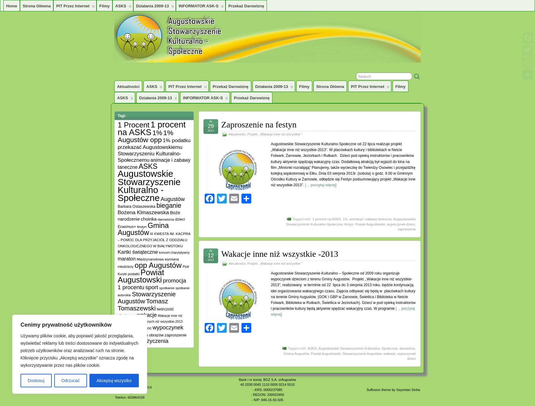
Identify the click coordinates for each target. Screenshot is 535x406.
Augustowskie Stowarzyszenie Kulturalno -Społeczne (358, 348)
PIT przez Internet (75, 7)
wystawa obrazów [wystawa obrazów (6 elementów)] (148, 335)
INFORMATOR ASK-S (201, 7)
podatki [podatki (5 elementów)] (134, 274)
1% (345, 219)
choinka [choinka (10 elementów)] (149, 219)
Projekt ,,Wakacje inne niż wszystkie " (274, 134)
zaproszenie (407, 229)
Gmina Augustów (296, 353)
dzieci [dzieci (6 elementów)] (180, 219)
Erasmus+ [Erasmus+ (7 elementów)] (127, 226)
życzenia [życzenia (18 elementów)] (158, 341)
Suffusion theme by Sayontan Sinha (393, 390)
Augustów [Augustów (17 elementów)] (173, 199)
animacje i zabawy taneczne (371, 219)
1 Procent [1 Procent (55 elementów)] (134, 125)
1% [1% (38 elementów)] (157, 133)
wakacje (389, 353)
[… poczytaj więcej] (320, 185)
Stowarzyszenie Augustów (362, 353)
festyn (348, 224)
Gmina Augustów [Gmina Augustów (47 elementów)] (143, 229)
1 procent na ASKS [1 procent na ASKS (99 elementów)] (152, 128)
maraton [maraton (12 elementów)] (127, 258)
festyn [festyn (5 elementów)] (141, 227)
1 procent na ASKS (326, 219)
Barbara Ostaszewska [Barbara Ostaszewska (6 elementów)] (136, 206)
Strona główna (37, 6)
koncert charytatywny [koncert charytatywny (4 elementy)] (174, 252)
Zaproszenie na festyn (259, 124)
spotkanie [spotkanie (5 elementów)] (166, 288)
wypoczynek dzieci (401, 224)
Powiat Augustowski (370, 224)
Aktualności (128, 86)
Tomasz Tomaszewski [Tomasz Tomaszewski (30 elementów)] (143, 305)
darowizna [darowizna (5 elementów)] (166, 219)
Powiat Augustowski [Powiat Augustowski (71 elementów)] (141, 276)
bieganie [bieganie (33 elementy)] (169, 205)
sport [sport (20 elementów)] (151, 287)
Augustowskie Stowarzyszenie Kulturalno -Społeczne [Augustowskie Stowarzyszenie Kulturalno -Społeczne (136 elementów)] (149, 186)
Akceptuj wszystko (114, 380)
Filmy (104, 6)
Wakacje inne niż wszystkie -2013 (279, 254)
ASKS (123, 7)
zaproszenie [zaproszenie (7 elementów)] (175, 335)
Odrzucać (70, 380)
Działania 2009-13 (155, 7)
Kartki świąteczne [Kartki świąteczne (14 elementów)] (138, 252)
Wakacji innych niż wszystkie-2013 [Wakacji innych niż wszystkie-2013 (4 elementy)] (158, 321)
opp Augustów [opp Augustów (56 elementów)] (158, 265)
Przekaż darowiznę (246, 6)
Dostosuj (36, 380)
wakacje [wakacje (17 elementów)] (147, 315)
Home (11, 6)
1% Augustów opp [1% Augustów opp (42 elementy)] (145, 136)
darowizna (407, 348)
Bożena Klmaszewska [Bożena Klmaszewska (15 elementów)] (143, 212)
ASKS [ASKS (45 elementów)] (147, 166)
